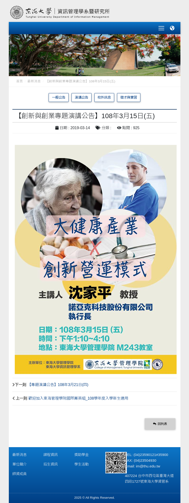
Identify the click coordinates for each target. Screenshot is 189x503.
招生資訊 (50, 463)
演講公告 (81, 96)
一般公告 (58, 96)
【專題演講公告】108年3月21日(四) (57, 383)
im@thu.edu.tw (148, 464)
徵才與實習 (128, 96)
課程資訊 (50, 453)
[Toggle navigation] (161, 27)
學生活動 (81, 463)
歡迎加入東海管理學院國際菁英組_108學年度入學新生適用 (78, 397)
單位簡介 (19, 463)
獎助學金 (81, 453)
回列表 (160, 422)
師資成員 (19, 472)
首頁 (19, 79)
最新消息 (34, 79)
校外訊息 (104, 96)
